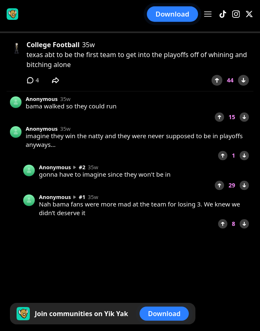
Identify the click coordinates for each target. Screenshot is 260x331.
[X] (249, 14)
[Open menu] (208, 14)
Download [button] (173, 14)
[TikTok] (223, 14)
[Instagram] (236, 14)
